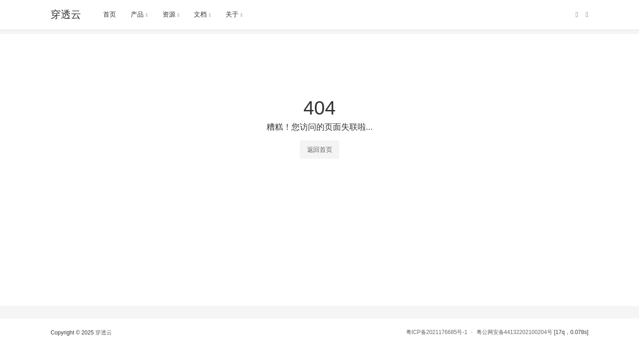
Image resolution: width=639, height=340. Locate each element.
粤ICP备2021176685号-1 (436, 332)
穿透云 (103, 332)
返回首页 (319, 149)
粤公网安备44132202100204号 (514, 332)
